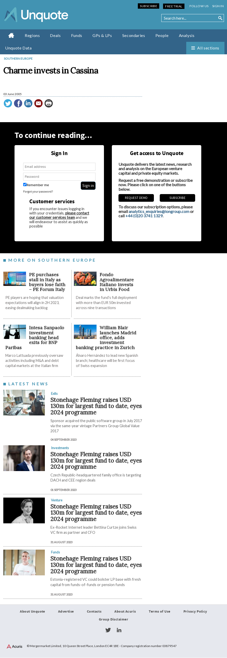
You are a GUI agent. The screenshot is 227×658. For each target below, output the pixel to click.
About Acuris (125, 611)
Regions (32, 35)
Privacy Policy (195, 611)
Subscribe (148, 6)
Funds (76, 35)
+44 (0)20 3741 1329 (144, 215)
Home (11, 35)
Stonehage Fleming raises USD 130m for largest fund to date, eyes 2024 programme (96, 406)
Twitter (108, 630)
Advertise (66, 611)
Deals (55, 35)
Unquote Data (18, 47)
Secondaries (133, 35)
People (162, 35)
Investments (60, 448)
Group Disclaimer (113, 619)
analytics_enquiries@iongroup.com (159, 211)
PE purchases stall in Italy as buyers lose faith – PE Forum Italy (47, 282)
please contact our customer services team (59, 215)
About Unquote (32, 611)
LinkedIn (119, 630)
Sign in (218, 6)
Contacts (94, 611)
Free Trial (173, 6)
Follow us (199, 6)
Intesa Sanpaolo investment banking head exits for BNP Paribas (34, 337)
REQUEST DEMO (136, 198)
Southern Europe (18, 58)
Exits (54, 393)
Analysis (187, 35)
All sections (208, 47)
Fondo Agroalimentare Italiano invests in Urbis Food (117, 282)
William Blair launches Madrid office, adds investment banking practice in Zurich (106, 337)
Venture (56, 500)
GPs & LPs (102, 35)
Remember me (36, 185)
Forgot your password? (38, 192)
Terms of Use (159, 611)
